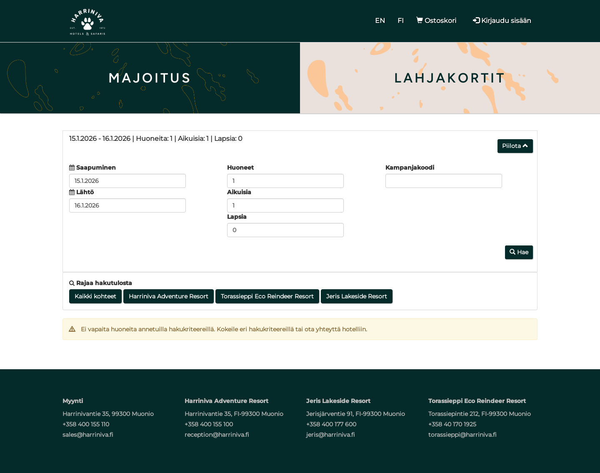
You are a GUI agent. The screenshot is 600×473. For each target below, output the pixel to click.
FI (401, 21)
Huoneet (240, 167)
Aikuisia (239, 192)
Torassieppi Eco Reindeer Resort (267, 296)
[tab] (300, 144)
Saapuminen (96, 167)
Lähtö (85, 192)
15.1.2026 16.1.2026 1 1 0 (155, 139)
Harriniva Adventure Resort (168, 296)
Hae (519, 252)
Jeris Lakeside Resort (356, 296)
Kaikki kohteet (95, 296)
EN (380, 21)
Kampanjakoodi (409, 167)
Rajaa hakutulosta (100, 283)
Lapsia (237, 216)
